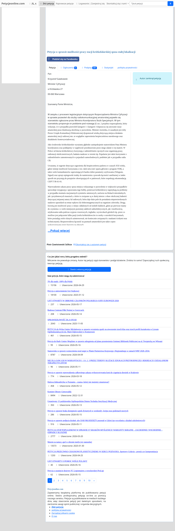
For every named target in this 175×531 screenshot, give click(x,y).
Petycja (52, 67)
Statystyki (107, 67)
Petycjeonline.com (13, 3)
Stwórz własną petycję (79, 269)
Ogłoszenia (68, 67)
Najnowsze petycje (65, 3)
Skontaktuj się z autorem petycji (90, 244)
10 (89, 480)
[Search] (149, 3)
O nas (54, 516)
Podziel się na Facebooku (62, 59)
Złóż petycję (47, 3)
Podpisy (89, 67)
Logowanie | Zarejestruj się (90, 3)
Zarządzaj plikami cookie (63, 513)
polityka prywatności (127, 67)
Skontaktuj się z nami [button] (117, 3)
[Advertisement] (109, 29)
